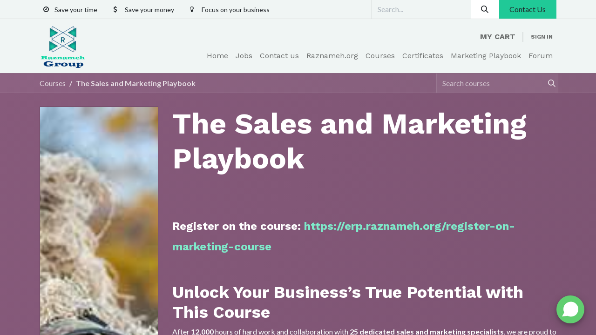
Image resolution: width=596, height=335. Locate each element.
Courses (53, 83)
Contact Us (527, 9)
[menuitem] (217, 56)
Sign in (542, 37)
